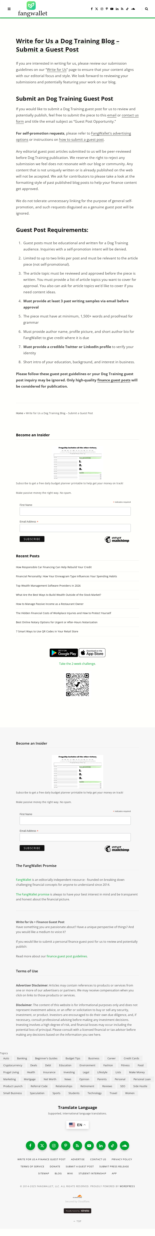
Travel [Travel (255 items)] (113, 1093)
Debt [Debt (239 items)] (48, 1065)
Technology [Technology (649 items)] (95, 1093)
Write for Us (56, 69)
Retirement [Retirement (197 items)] (87, 1086)
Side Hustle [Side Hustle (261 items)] (140, 1086)
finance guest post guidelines (67, 956)
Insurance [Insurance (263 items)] (49, 1072)
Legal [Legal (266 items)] (86, 1072)
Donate (55, 1166)
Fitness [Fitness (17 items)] (125, 1065)
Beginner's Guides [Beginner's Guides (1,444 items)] (46, 1058)
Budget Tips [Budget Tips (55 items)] (73, 1058)
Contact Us (98, 1159)
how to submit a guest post (81, 139)
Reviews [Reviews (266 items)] (107, 1086)
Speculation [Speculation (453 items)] (37, 1093)
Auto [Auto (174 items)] (6, 1058)
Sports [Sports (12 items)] (56, 1093)
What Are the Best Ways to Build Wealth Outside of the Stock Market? (58, 594)
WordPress (127, 1186)
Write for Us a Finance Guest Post (41, 1159)
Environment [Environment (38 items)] (87, 1065)
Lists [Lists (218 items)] (118, 1072)
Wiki (70, 1173)
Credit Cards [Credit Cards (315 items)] (131, 1058)
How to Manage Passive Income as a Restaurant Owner (50, 604)
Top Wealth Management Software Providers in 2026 (48, 585)
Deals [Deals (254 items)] (33, 1065)
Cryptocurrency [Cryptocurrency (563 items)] (12, 1065)
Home (19, 413)
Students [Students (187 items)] (74, 1093)
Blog (58, 1173)
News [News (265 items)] (67, 1079)
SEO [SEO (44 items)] (122, 1086)
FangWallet (23, 880)
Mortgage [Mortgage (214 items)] (30, 1079)
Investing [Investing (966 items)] (69, 1072)
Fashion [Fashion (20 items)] (108, 1065)
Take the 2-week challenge (77, 664)
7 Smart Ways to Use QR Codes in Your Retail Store (47, 631)
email (111, 115)
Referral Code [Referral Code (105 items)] (39, 1086)
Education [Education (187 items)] (65, 1065)
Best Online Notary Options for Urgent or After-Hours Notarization (57, 622)
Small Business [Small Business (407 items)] (12, 1093)
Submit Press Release (114, 1166)
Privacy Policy (122, 1159)
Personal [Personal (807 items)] (120, 1079)
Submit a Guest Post (80, 1166)
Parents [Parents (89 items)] (102, 1079)
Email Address (29, 521)
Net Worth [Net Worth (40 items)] (50, 1079)
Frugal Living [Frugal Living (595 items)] (11, 1072)
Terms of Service (32, 1166)
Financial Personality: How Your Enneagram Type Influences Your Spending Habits (66, 576)
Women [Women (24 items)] (130, 1093)
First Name (26, 504)
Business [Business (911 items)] (93, 1058)
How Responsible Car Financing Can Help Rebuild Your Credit (54, 567)
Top (77, 1221)
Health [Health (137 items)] (31, 1072)
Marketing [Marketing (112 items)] (9, 1079)
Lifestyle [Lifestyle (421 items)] (102, 1072)
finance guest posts (113, 380)
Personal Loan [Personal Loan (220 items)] (142, 1079)
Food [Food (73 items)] (141, 1065)
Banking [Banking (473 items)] (22, 1058)
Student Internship (93, 1173)
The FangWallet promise (32, 894)
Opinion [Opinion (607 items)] (84, 1079)
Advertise (78, 1159)
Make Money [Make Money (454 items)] (137, 1072)
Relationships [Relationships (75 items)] (64, 1086)
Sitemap (43, 1173)
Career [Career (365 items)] (111, 1058)
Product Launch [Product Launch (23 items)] (13, 1086)
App (114, 1173)
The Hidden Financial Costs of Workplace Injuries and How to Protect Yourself (63, 613)
